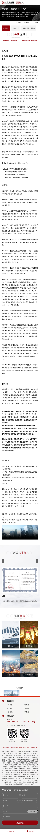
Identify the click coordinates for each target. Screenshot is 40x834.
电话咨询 (10, 831)
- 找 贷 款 (9, 705)
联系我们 (27, 23)
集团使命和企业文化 (29, 28)
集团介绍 (5, 28)
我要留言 (30, 831)
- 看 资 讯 (9, 712)
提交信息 (20, 823)
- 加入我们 (26, 712)
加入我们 (35, 23)
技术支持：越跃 (29, 784)
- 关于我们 (26, 705)
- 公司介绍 (26, 708)
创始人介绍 (15, 28)
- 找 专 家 (9, 708)
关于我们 (19, 23)
